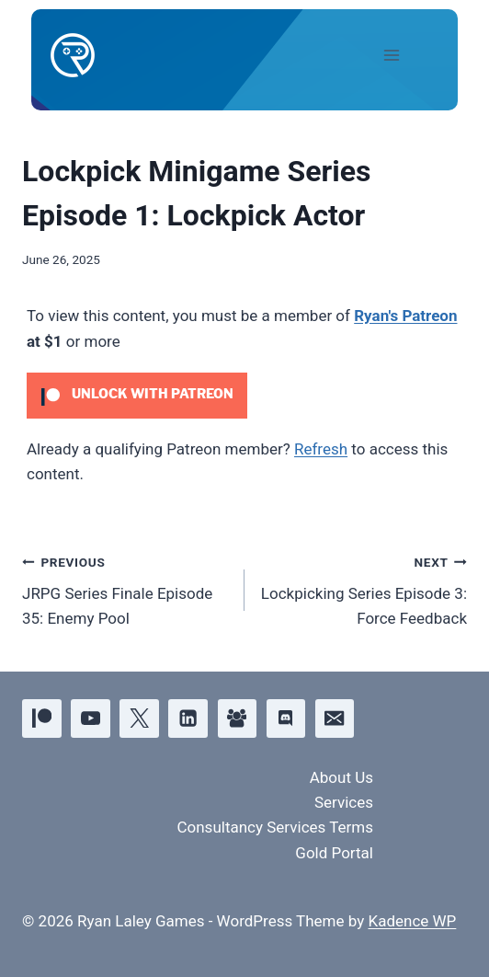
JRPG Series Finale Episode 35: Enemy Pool (125, 588)
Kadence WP (412, 921)
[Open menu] (407, 54)
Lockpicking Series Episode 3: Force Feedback (363, 588)
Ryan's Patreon (405, 315)
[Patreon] (42, 719)
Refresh (320, 449)
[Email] (335, 719)
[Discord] (286, 719)
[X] (139, 719)
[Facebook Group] (237, 719)
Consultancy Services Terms (274, 827)
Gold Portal (334, 853)
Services (343, 802)
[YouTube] (90, 719)
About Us (341, 777)
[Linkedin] (188, 719)
